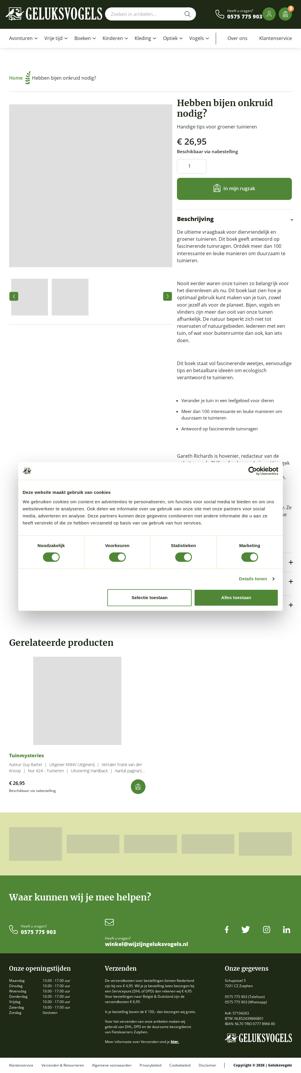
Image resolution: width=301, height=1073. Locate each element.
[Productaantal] (191, 166)
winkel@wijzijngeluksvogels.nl (146, 944)
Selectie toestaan (150, 597)
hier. (175, 1041)
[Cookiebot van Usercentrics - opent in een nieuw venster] (252, 471)
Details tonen (253, 578)
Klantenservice (275, 38)
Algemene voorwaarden (111, 1065)
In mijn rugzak (239, 188)
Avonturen (21, 38)
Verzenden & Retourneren (62, 1065)
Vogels (196, 38)
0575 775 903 (244, 17)
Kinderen (113, 38)
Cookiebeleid (179, 1065)
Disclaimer (207, 1065)
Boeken (82, 38)
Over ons (238, 38)
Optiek (170, 38)
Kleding (143, 38)
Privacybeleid (150, 1065)
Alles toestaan (236, 597)
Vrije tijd (53, 38)
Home (20, 78)
